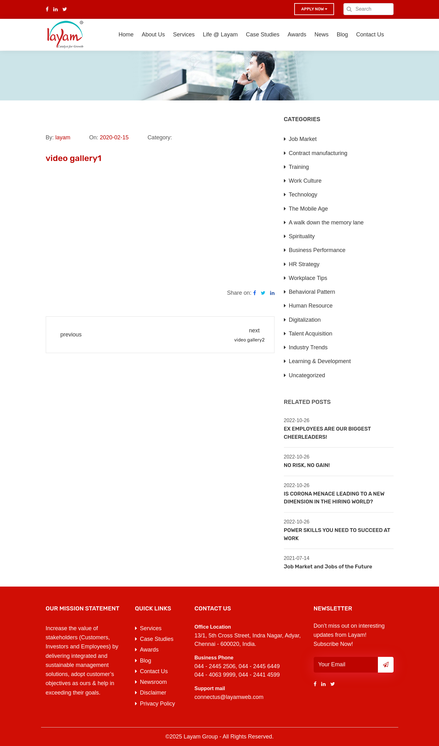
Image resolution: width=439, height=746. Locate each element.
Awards (297, 34)
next (254, 330)
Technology (303, 194)
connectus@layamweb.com (229, 697)
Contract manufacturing (318, 153)
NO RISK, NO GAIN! (307, 465)
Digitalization (305, 320)
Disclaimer (153, 693)
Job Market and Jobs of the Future (328, 566)
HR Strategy (304, 264)
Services (184, 34)
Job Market (303, 139)
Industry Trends (308, 347)
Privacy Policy (157, 703)
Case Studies (263, 34)
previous (71, 334)
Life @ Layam (220, 34)
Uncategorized (307, 375)
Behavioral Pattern (312, 292)
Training (299, 167)
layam (63, 137)
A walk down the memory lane (326, 222)
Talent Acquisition (310, 333)
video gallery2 (249, 340)
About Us (153, 34)
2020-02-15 (114, 137)
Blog (342, 34)
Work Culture (305, 181)
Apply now (314, 9)
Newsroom (153, 682)
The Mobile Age (308, 209)
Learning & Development (320, 361)
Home (125, 34)
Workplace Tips (308, 278)
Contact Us (370, 34)
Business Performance (317, 250)
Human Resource (311, 306)
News (321, 34)
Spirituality (302, 236)
